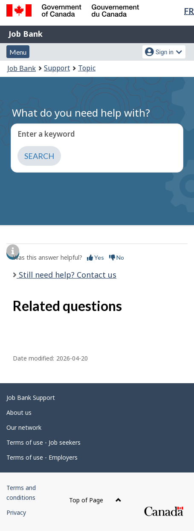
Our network (23, 427)
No (116, 257)
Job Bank (26, 34)
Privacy (16, 512)
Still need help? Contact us (66, 275)
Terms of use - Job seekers (43, 442)
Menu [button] (17, 52)
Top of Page (95, 500)
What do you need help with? (81, 112)
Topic (87, 68)
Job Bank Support (30, 397)
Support (57, 68)
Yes (95, 257)
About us (19, 412)
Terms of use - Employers (42, 457)
